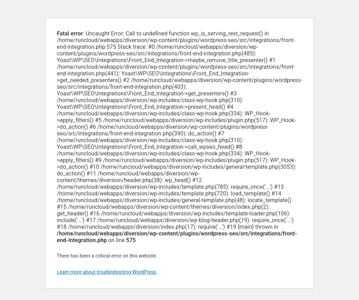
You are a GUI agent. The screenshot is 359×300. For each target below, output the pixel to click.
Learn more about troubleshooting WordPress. (107, 272)
